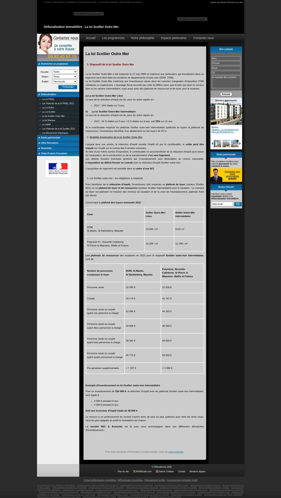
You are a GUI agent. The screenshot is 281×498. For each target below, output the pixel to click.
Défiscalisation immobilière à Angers (133, 497)
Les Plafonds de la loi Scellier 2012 (58, 129)
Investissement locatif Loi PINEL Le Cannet (149, 495)
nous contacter (176, 452)
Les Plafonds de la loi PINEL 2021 (58, 103)
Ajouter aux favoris (218, 2)
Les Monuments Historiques (55, 133)
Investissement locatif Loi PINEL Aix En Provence (134, 492)
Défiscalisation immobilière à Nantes (78, 490)
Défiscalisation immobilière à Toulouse (142, 488)
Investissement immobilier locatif (182, 480)
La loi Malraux (48, 120)
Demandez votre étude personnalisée (232, 175)
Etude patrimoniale (50, 137)
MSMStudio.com (143, 471)
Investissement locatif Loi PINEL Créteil (99, 497)
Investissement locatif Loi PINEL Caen (213, 492)
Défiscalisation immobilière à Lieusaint (156, 490)
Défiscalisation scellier (154, 480)
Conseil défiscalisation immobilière (100, 480)
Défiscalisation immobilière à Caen (112, 495)
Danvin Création (166, 471)
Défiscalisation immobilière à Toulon (214, 488)
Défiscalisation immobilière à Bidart (186, 495)
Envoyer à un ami (235, 2)
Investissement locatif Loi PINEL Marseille (106, 488)
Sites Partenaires (49, 143)
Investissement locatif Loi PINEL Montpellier (178, 488)
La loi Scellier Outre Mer (53, 116)
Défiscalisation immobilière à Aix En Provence (176, 492)
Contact (181, 471)
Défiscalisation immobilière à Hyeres (96, 492)
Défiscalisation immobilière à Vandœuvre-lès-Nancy (59, 497)
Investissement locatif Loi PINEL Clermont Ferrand (117, 490)
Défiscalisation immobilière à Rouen (205, 485)
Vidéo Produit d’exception (54, 153)
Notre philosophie (142, 38)
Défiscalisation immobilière (130, 480)
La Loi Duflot (48, 108)
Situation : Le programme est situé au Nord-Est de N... (225, 130)
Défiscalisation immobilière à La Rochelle (226, 490)
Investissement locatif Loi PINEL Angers (171, 485)
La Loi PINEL (48, 99)
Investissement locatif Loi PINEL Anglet (190, 490)
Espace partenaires (174, 38)
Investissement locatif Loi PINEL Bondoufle (223, 495)
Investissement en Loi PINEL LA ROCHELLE (56, 485)
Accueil (91, 38)
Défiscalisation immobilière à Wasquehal (69, 488)
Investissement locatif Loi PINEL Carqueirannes (58, 492)
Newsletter (46, 148)
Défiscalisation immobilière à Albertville (136, 485)
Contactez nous (203, 38)
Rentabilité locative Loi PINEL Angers (165, 497)
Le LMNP (46, 124)
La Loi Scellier (48, 112)
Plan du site (123, 471)
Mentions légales (198, 471)
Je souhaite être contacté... (226, 82)
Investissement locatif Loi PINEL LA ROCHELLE (97, 485)
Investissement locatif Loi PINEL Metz (78, 495)
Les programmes (113, 38)
